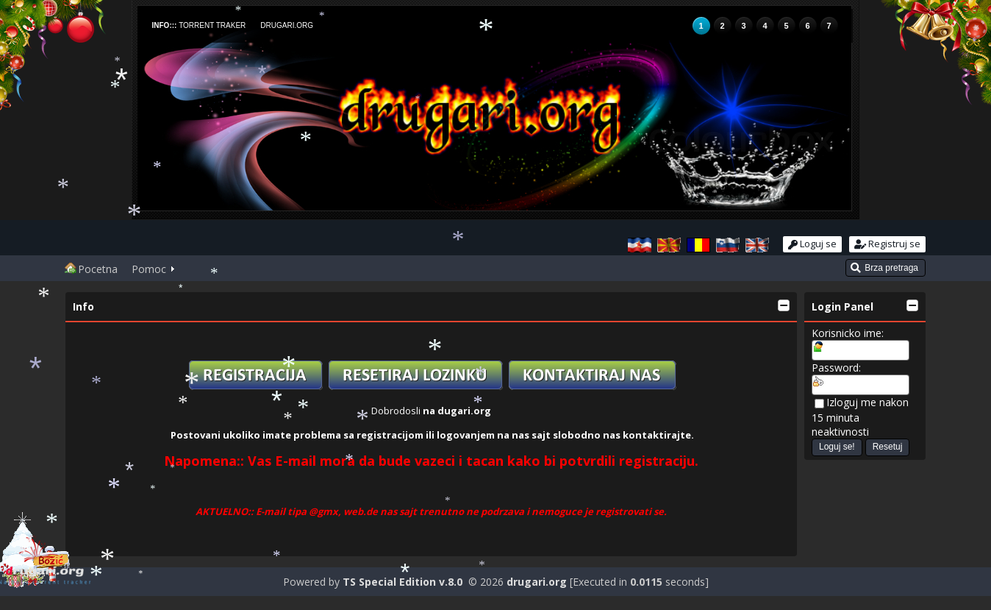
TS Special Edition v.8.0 (402, 582)
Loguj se (812, 243)
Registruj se (887, 243)
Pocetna (91, 269)
